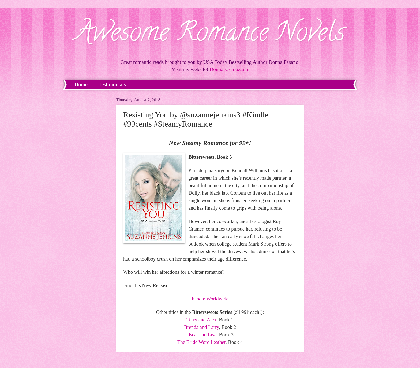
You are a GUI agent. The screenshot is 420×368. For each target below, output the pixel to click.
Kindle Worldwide (210, 299)
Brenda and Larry (201, 327)
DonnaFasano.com (228, 69)
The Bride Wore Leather (201, 342)
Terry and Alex (201, 319)
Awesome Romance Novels (210, 34)
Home (81, 84)
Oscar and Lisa (201, 334)
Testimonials (112, 84)
